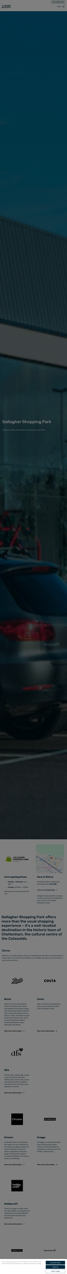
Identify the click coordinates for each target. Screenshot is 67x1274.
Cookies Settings (55, 1271)
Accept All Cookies (55, 1262)
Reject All (55, 1267)
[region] (33, 1266)
